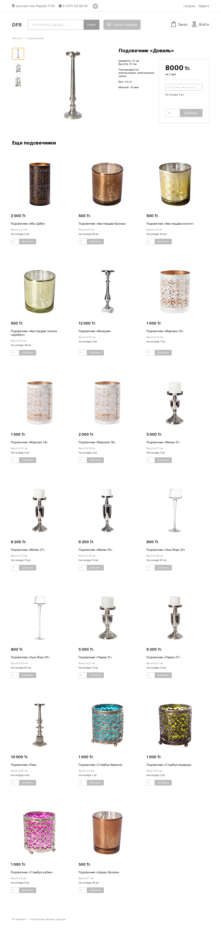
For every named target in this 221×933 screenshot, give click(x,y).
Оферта (203, 6)
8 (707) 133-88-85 (75, 6)
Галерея (189, 6)
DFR (17, 25)
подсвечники (35, 38)
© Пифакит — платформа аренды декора (39, 919)
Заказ (179, 24)
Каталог (17, 38)
